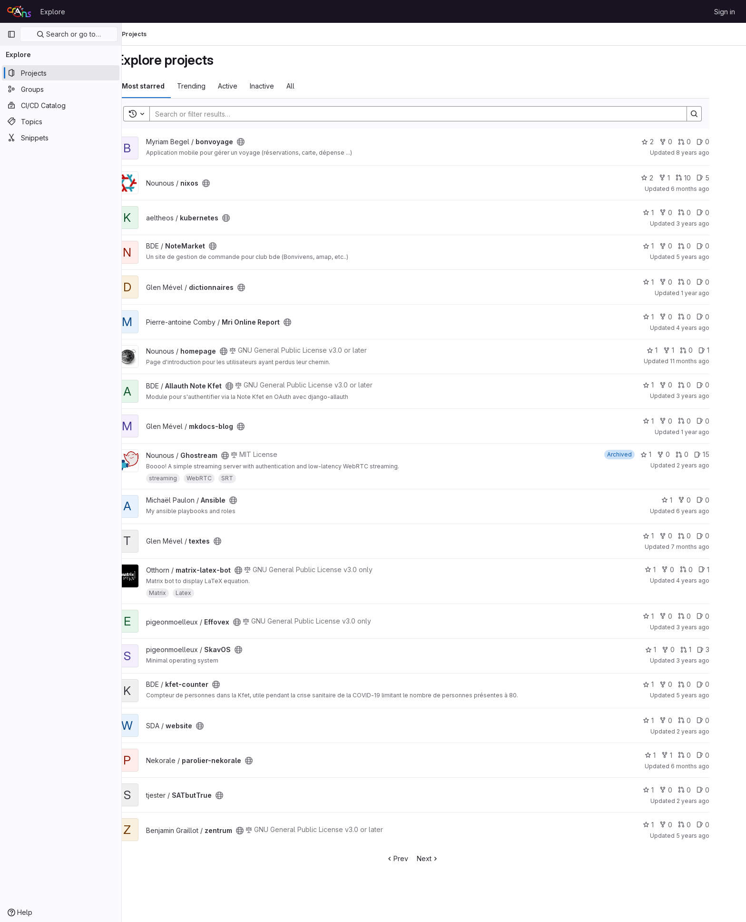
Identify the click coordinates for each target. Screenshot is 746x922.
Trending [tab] (212, 86)
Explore (52, 12)
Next (449, 858)
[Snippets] (60, 137)
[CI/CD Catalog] (60, 105)
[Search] (435, 113)
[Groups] (60, 89)
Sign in (724, 12)
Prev (418, 858)
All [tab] (312, 86)
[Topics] (60, 121)
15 (723, 454)
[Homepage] (19, 11)
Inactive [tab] (283, 86)
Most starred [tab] (164, 86)
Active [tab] (249, 86)
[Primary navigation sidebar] (11, 34)
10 (704, 178)
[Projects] (60, 72)
